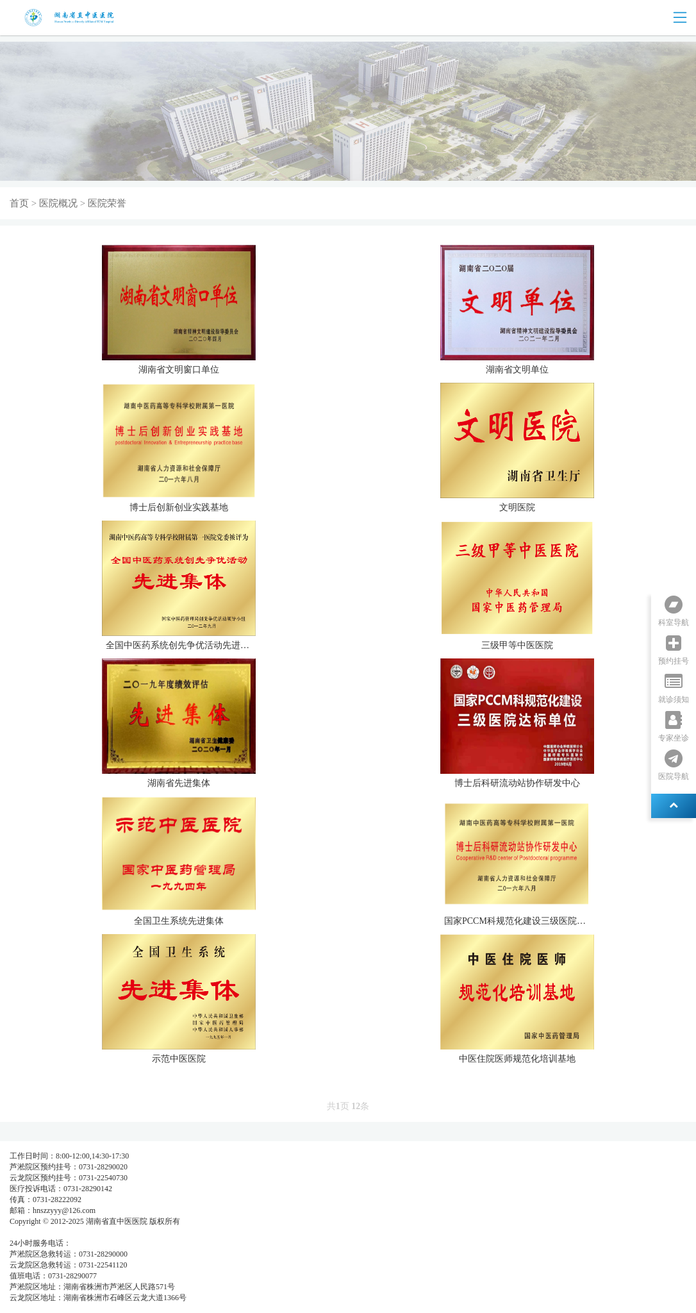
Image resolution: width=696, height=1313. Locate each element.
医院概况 (58, 203)
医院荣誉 (107, 203)
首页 (19, 203)
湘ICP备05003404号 (43, 1232)
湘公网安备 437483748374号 (126, 1232)
